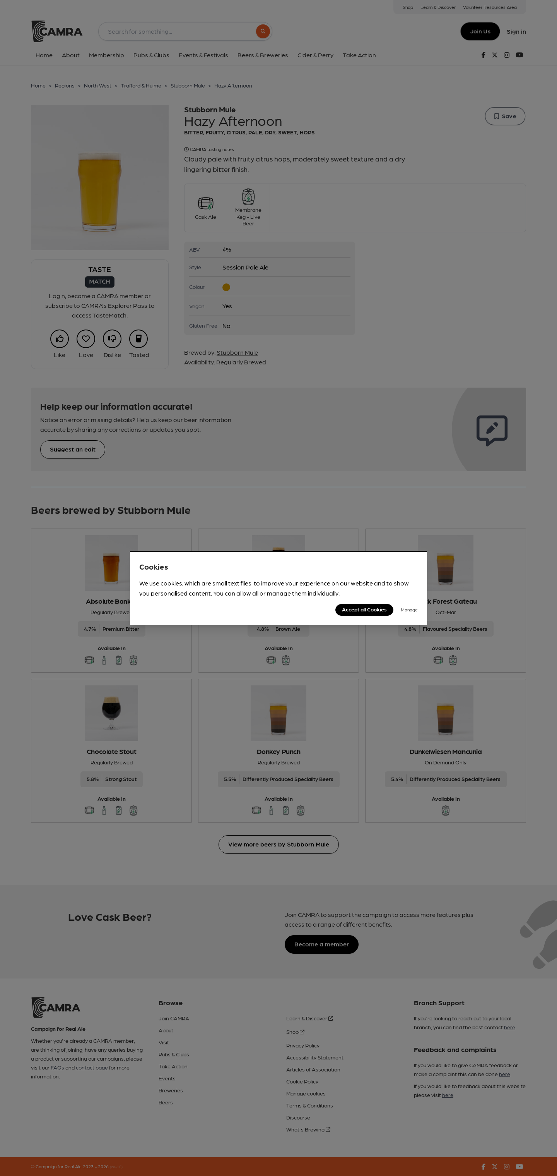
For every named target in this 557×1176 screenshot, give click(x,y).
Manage (409, 609)
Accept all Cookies (364, 609)
